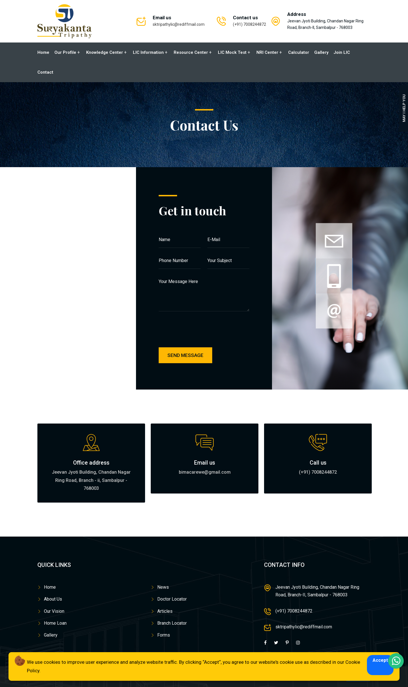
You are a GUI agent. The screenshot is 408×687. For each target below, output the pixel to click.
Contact (45, 72)
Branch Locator (172, 623)
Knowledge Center (104, 52)
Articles (165, 611)
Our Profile (65, 52)
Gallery (321, 52)
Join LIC (341, 52)
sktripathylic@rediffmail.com (179, 24)
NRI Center (267, 52)
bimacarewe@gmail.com (205, 472)
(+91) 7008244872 (249, 24)
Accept (380, 660)
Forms (163, 635)
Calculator (298, 52)
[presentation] (206, 333)
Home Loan (55, 623)
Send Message (185, 355)
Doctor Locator (172, 599)
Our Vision (54, 611)
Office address (91, 462)
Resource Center (191, 52)
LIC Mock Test (232, 52)
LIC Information (148, 52)
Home (43, 52)
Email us (204, 462)
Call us (318, 462)
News (163, 587)
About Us (53, 599)
